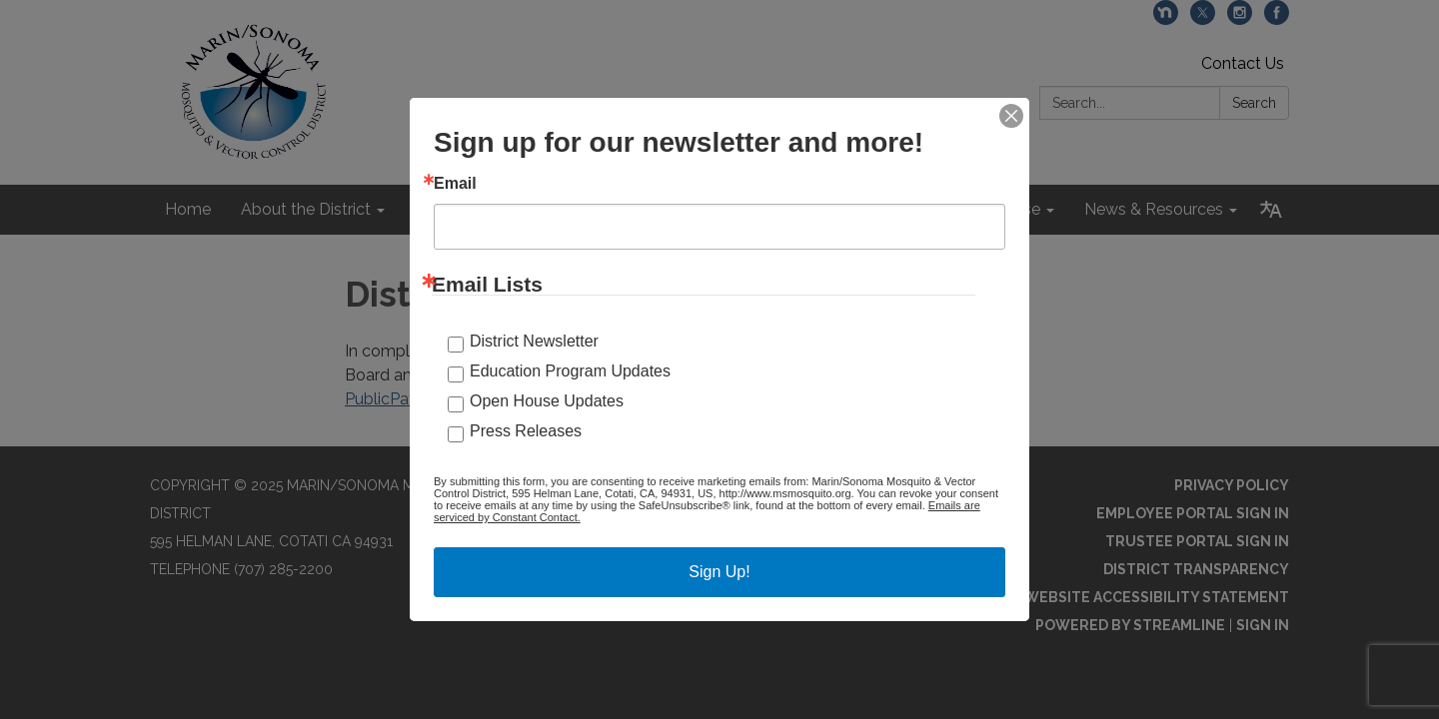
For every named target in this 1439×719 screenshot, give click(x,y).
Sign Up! (719, 571)
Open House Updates (547, 400)
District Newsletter (534, 341)
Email (455, 184)
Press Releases (526, 430)
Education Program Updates (570, 370)
